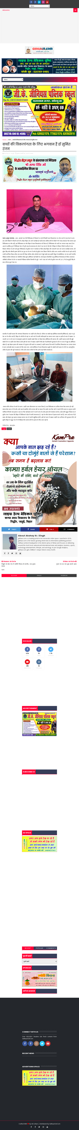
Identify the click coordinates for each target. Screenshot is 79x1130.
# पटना (9, 429)
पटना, (31, 153)
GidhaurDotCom (54, 1124)
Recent (28, 948)
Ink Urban (34, 1124)
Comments (51, 948)
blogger (14, 575)
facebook (64, 575)
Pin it (50, 529)
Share (31, 529)
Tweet (12, 529)
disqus (39, 575)
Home (4, 140)
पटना (9, 140)
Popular (39, 948)
